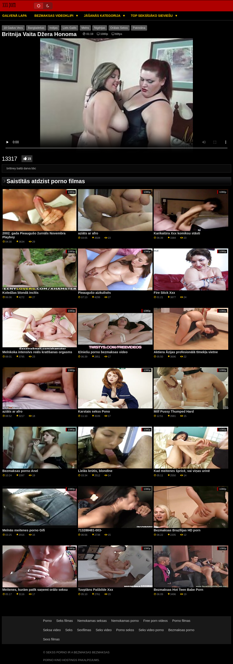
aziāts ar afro (88, 233)
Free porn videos (155, 621)
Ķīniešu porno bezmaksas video (103, 352)
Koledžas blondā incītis (20, 292)
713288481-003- (90, 530)
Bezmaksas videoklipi (54, 15)
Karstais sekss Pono (94, 411)
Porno (47, 621)
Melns (85, 27)
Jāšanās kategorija (102, 15)
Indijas (53, 27)
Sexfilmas (84, 630)
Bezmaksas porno (181, 630)
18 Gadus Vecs (13, 27)
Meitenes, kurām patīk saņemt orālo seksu (35, 589)
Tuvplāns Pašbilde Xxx (95, 589)
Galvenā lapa (14, 15)
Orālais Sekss (119, 27)
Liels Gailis (69, 27)
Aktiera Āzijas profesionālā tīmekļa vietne (186, 352)
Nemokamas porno (125, 621)
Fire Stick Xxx (164, 292)
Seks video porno (151, 630)
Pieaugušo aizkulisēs (94, 292)
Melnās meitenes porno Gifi (23, 530)
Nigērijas (99, 27)
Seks (69, 630)
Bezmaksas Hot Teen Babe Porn (178, 589)
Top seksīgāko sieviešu (152, 15)
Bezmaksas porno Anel (20, 471)
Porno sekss (125, 630)
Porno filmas (181, 621)
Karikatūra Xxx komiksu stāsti (177, 233)
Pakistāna (139, 27)
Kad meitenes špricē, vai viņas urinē (182, 471)
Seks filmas (64, 621)
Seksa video (52, 630)
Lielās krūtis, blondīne (95, 471)
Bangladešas (36, 27)
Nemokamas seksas (92, 621)
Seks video (104, 630)
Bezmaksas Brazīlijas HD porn (177, 530)
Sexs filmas (51, 639)
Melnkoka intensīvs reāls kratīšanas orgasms (37, 352)
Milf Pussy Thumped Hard (174, 411)
